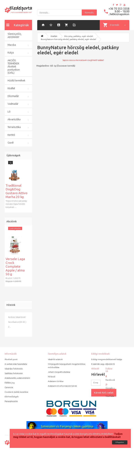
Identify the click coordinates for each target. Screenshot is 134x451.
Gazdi (11, 142)
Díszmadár (13, 96)
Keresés (89, 12)
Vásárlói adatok (55, 359)
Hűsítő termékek (16, 80)
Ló (9, 111)
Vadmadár (13, 103)
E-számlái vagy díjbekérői (103, 364)
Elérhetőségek (12, 396)
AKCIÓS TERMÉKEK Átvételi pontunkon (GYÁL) (14, 66)
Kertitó (11, 134)
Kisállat (11, 88)
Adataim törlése (56, 381)
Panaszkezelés (11, 401)
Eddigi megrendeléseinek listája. (106, 359)
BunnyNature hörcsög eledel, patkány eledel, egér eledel (68, 39)
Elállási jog (10, 382)
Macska (12, 44)
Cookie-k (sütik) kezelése (16, 392)
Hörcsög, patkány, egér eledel (78, 36)
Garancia (9, 387)
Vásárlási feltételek (14, 369)
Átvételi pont (11, 359)
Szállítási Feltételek (14, 373)
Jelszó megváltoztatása (59, 372)
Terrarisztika (14, 127)
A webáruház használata (16, 364)
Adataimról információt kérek (62, 386)
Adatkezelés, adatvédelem (17, 378)
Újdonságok (13, 155)
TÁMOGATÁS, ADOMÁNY (14, 35)
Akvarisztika (14, 119)
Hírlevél (51, 376)
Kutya (11, 52)
